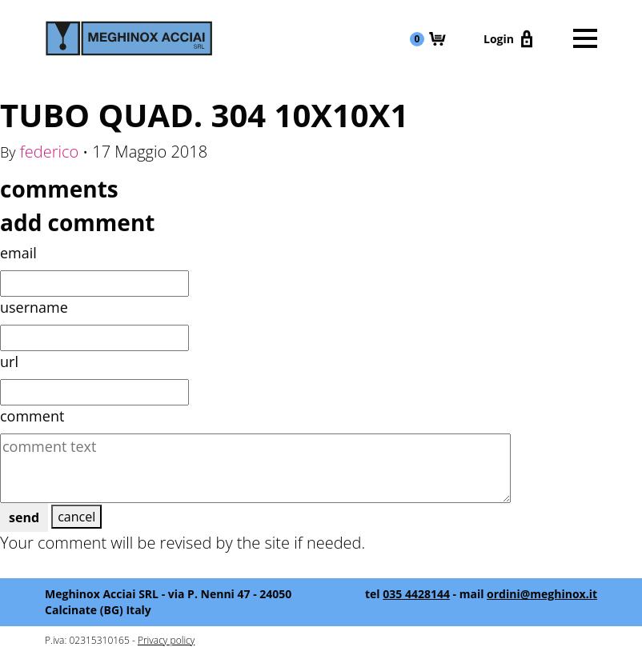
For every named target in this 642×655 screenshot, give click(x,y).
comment (32, 415)
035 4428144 (416, 593)
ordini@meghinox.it (542, 593)
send (24, 517)
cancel (76, 516)
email (18, 252)
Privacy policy (166, 640)
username (34, 307)
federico (49, 151)
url (9, 361)
